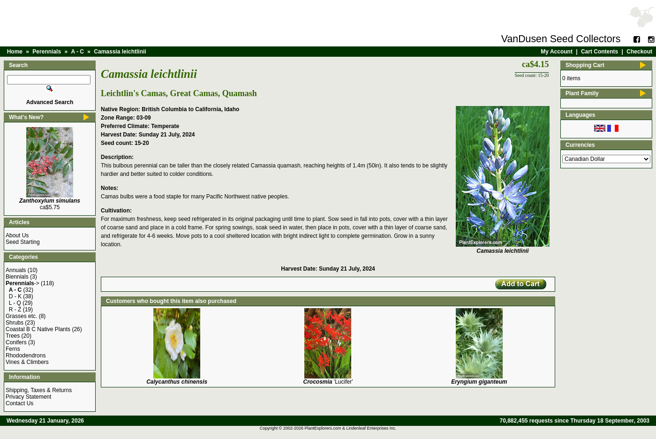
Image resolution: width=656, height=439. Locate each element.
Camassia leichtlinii (120, 51)
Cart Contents (599, 51)
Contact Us (19, 403)
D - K (15, 296)
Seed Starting (23, 242)
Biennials (17, 276)
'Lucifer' (328, 381)
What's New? (26, 117)
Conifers (16, 342)
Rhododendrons (25, 355)
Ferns (13, 349)
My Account (557, 51)
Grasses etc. (21, 316)
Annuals (16, 270)
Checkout (639, 51)
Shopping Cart (585, 65)
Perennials (46, 51)
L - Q (15, 303)
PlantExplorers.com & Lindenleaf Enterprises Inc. (351, 428)
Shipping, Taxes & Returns (39, 390)
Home (15, 51)
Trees (13, 336)
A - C (77, 51)
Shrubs (14, 322)
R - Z (15, 309)
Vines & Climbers (27, 362)
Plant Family (582, 93)
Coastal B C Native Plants (38, 329)
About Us (17, 235)
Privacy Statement (28, 397)
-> (22, 283)
